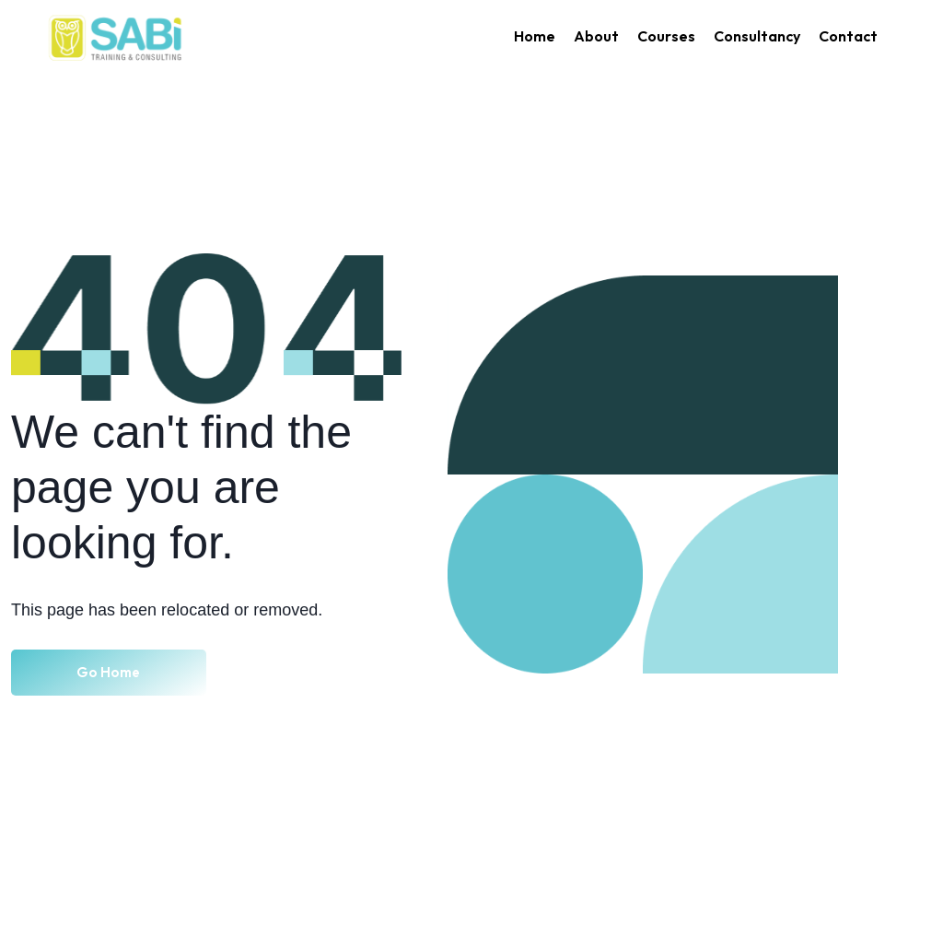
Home (534, 36)
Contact (848, 36)
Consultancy (757, 36)
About (596, 36)
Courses (666, 36)
